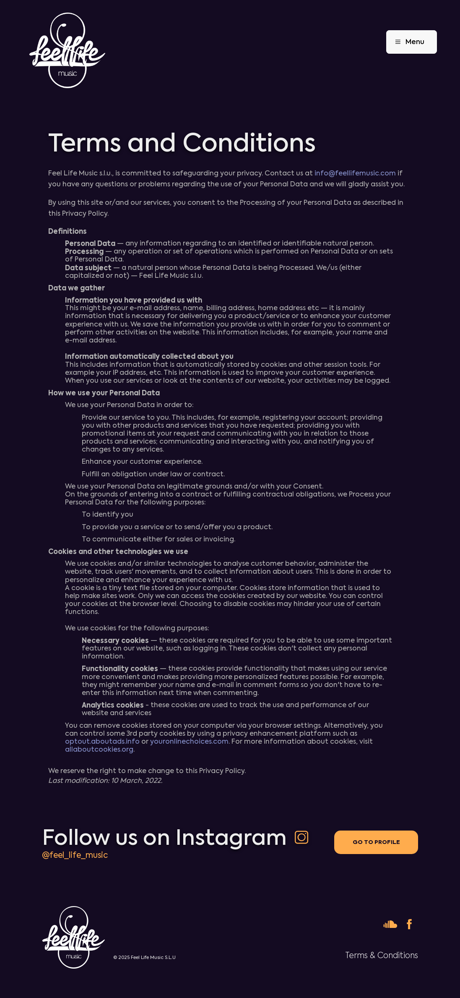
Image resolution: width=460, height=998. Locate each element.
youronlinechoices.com (189, 741)
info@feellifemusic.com (355, 173)
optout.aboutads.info (102, 741)
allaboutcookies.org (99, 749)
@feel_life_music (75, 855)
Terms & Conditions (381, 955)
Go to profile (376, 842)
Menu (406, 42)
